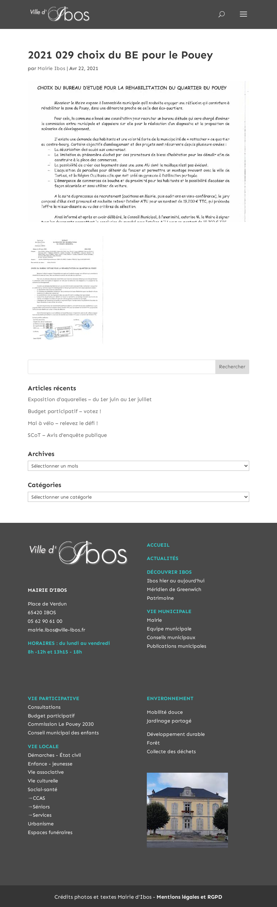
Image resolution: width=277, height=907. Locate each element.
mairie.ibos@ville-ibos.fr (56, 630)
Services (42, 815)
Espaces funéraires (50, 832)
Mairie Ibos (51, 68)
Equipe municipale (169, 629)
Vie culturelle (43, 781)
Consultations (44, 707)
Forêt (153, 743)
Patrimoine (160, 598)
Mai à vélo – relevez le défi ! (63, 423)
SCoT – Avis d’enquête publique (67, 435)
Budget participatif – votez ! (64, 411)
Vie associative (46, 772)
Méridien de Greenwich (174, 589)
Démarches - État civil (54, 755)
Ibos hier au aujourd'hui (176, 581)
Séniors (41, 807)
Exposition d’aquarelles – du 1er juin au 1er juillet (90, 399)
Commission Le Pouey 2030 (61, 724)
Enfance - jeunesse (50, 764)
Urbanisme (41, 824)
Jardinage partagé (169, 721)
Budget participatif (51, 716)
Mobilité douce (165, 712)
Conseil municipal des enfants (63, 733)
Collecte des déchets (171, 751)
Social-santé (42, 789)
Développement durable (176, 734)
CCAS (39, 798)
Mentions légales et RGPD (189, 897)
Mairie (154, 620)
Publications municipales (176, 646)
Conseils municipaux (171, 637)
